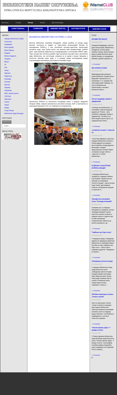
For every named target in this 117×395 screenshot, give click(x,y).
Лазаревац (8, 90)
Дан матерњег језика (99, 68)
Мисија (30, 22)
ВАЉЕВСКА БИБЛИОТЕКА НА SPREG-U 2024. (50, 36)
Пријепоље (8, 76)
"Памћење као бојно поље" (102, 232)
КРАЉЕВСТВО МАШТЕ (99, 39)
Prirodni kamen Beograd (99, 366)
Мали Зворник (9, 50)
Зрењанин (7, 99)
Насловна (4, 22)
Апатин (6, 102)
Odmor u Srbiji (96, 369)
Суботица (7, 96)
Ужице (6, 70)
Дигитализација (57, 22)
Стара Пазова (9, 110)
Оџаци (6, 105)
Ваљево (7, 85)
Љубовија (7, 79)
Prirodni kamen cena (98, 362)
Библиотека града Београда (13, 113)
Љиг (5, 67)
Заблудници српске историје (102, 261)
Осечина (7, 82)
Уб (5, 64)
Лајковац (7, 87)
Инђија (6, 108)
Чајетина (7, 73)
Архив (42, 22)
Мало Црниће (9, 47)
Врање (6, 62)
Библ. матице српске (11, 93)
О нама (18, 22)
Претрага (6, 122)
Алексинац (8, 41)
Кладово (7, 53)
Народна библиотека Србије (14, 39)
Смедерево (8, 44)
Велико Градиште (10, 56)
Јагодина (7, 59)
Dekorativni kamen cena (99, 364)
